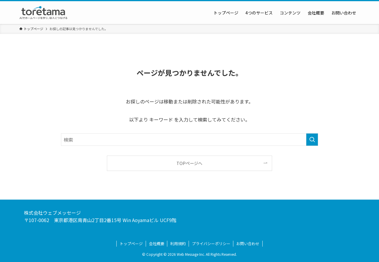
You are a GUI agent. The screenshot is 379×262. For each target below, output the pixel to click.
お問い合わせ (247, 243)
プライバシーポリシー (211, 243)
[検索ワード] (189, 139)
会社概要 (156, 243)
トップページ (131, 243)
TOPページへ (189, 163)
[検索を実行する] (312, 139)
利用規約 (178, 243)
